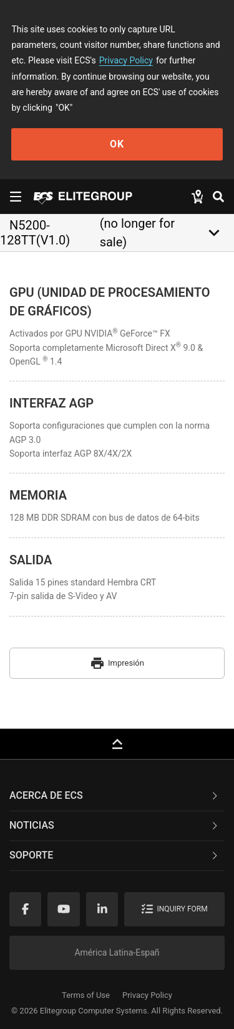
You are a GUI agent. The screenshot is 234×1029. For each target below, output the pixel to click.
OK (117, 144)
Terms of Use (86, 995)
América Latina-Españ (116, 952)
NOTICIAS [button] (114, 825)
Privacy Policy (126, 60)
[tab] (117, 796)
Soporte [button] (114, 855)
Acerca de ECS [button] (114, 795)
